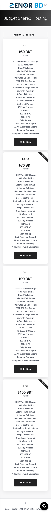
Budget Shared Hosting (25, 35)
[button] (44, 506)
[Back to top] (25, 503)
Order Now (25, 142)
